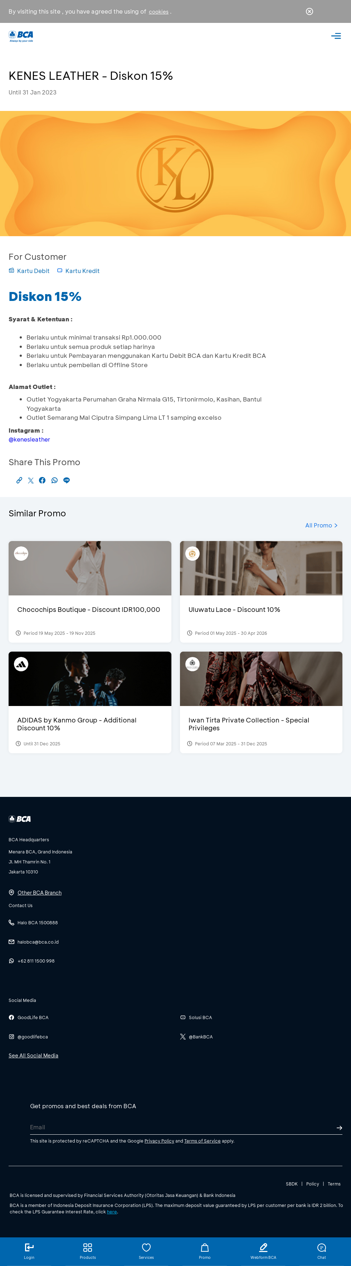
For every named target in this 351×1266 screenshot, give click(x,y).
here (112, 1211)
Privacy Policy (159, 1141)
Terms (334, 1184)
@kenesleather (29, 439)
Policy (312, 1184)
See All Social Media (33, 1055)
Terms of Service (202, 1141)
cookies (159, 11)
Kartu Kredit (78, 270)
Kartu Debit (29, 270)
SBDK (292, 1184)
